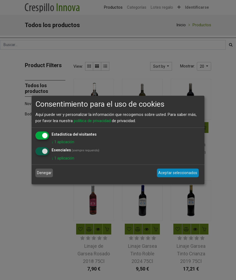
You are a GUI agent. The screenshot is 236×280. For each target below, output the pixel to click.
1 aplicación (63, 142)
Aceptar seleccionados (177, 173)
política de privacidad (92, 120)
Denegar (44, 173)
